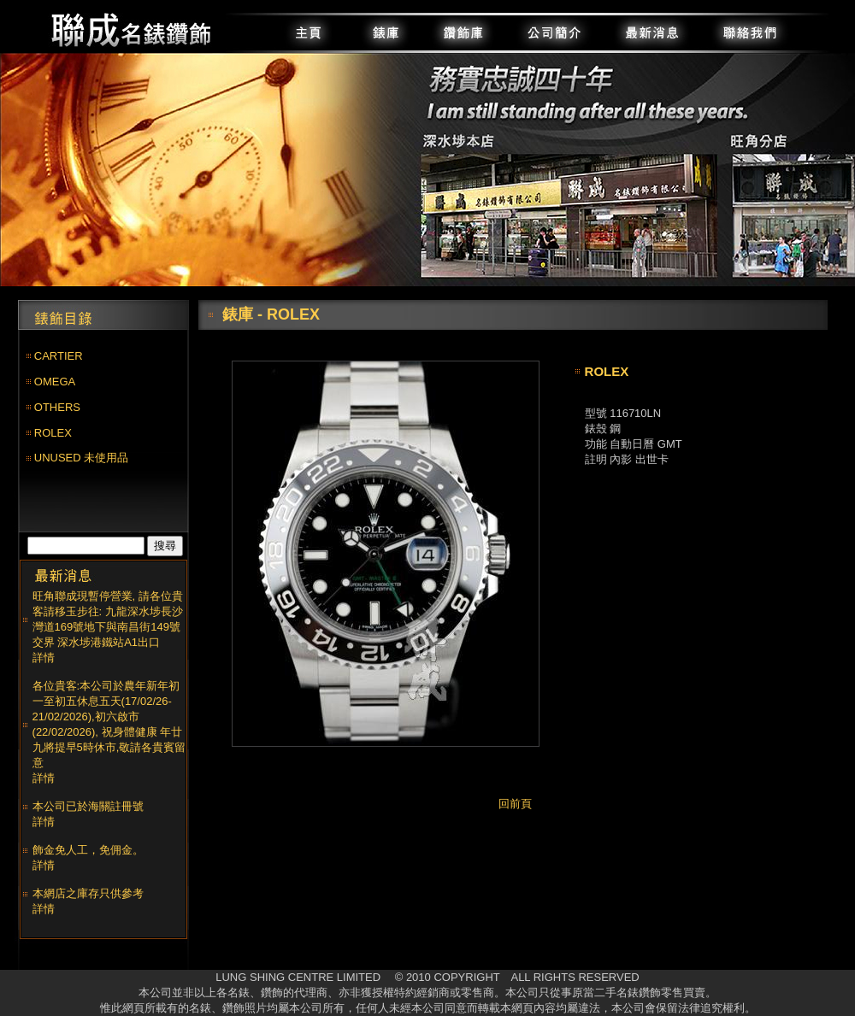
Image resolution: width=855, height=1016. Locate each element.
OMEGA (54, 381)
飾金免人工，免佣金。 (88, 849)
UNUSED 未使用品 (81, 457)
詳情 (43, 657)
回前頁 (515, 803)
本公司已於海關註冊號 (88, 806)
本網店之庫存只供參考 (88, 893)
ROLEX (53, 432)
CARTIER (58, 355)
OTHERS (57, 407)
